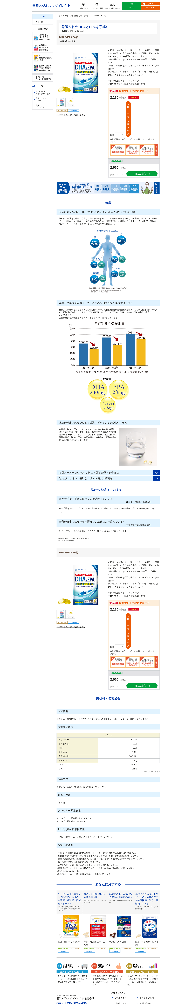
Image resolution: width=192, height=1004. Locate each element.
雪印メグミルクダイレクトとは (80, 960)
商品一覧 (39, 22)
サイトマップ (122, 963)
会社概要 (99, 960)
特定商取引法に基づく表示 (137, 960)
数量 (112, 144)
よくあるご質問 (144, 941)
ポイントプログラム (40, 106)
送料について (121, 946)
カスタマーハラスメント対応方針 (101, 963)
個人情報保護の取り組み (115, 960)
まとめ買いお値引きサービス (43, 92)
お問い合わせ (143, 946)
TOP (42, 16)
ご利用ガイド (118, 941)
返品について (121, 951)
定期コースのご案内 (41, 99)
